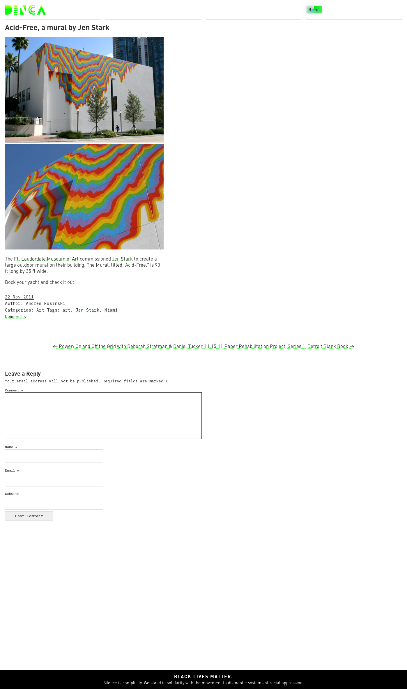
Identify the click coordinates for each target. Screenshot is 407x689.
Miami (111, 310)
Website (12, 493)
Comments (15, 316)
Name (11, 446)
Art (40, 310)
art (66, 310)
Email (12, 470)
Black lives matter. (203, 676)
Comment (14, 390)
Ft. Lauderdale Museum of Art (46, 259)
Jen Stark (122, 259)
